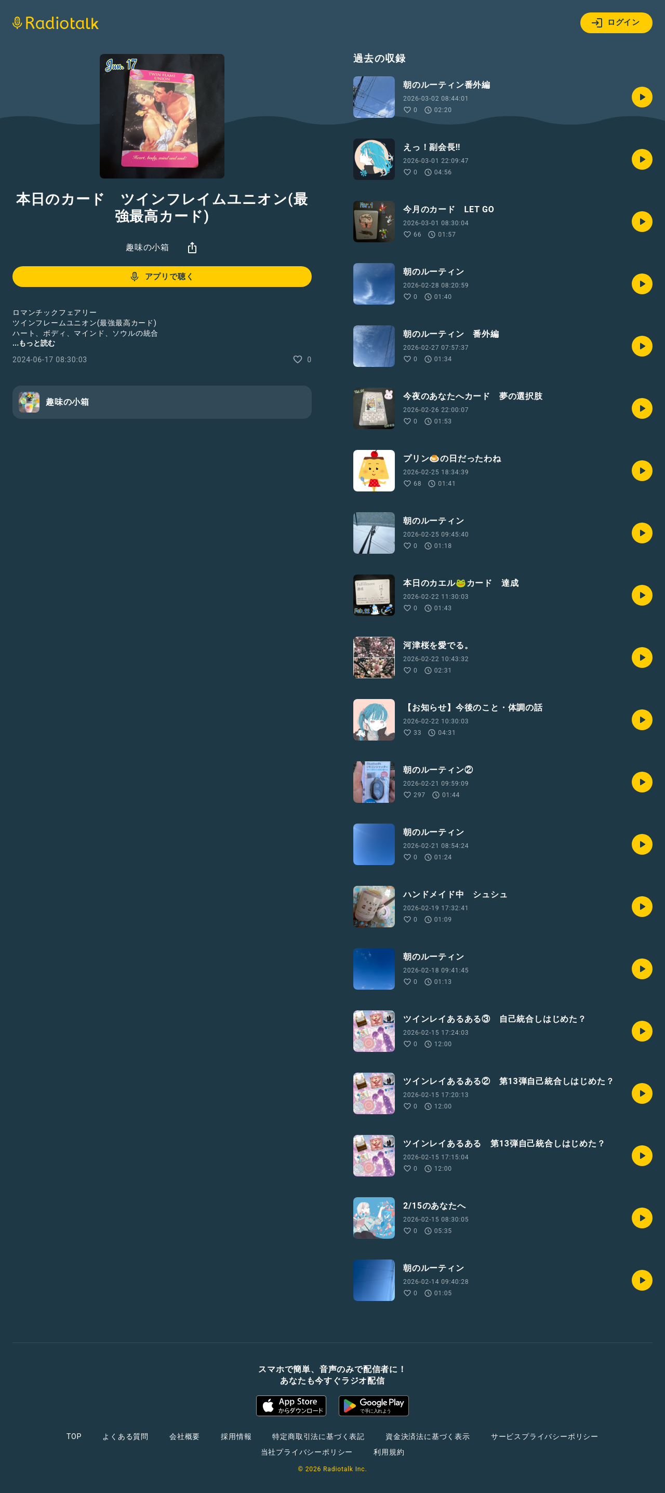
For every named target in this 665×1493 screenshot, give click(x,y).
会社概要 (184, 1436)
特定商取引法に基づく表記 (318, 1436)
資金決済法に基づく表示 (427, 1436)
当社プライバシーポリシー (307, 1452)
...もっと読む (33, 343)
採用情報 (236, 1436)
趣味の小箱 (147, 247)
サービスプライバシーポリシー (544, 1436)
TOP (74, 1436)
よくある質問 (125, 1436)
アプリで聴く (161, 276)
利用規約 (389, 1452)
